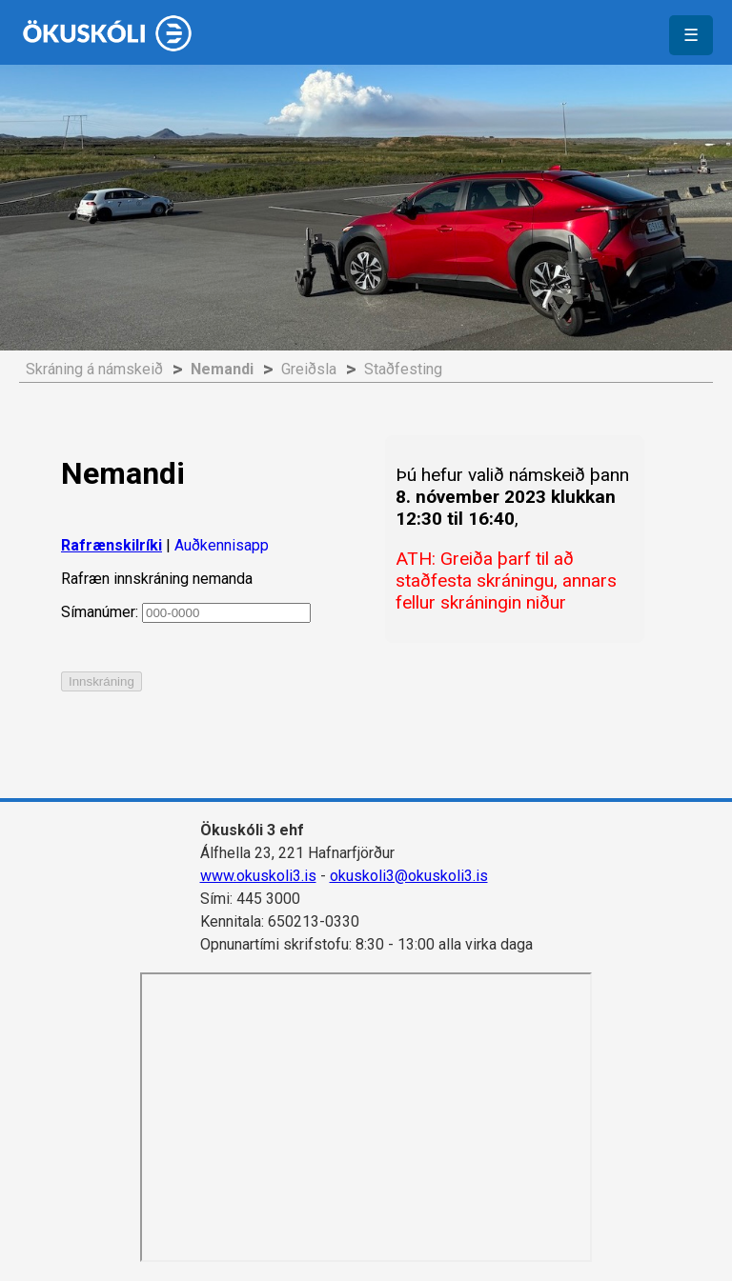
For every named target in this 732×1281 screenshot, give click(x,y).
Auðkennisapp (221, 545)
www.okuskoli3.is (258, 876)
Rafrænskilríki (111, 545)
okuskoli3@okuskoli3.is (409, 876)
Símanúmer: (186, 612)
